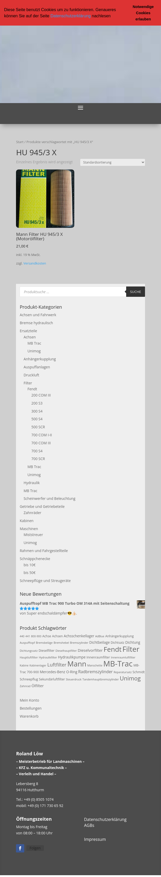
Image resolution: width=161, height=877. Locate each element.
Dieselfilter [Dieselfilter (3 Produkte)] (47, 650)
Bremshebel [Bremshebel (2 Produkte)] (61, 643)
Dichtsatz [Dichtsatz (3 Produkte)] (117, 642)
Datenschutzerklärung (71, 16)
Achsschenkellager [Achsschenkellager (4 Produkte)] (79, 635)
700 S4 (36, 450)
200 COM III (41, 394)
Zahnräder (32, 512)
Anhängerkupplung (39, 358)
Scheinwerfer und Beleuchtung (49, 498)
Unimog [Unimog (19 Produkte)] (130, 678)
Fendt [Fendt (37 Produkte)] (113, 649)
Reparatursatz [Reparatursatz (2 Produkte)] (123, 672)
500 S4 (36, 418)
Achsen (29, 336)
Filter (27, 382)
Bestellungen (31, 707)
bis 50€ (29, 572)
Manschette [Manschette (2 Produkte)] (94, 665)
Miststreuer (33, 534)
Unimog (34, 350)
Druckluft (31, 374)
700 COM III (41, 442)
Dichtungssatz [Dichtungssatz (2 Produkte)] (29, 650)
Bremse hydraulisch (36, 322)
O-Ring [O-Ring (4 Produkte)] (71, 671)
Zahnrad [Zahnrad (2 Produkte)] (25, 686)
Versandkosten (34, 263)
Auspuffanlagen (36, 366)
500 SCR (38, 426)
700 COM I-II (41, 434)
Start (19, 141)
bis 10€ (29, 564)
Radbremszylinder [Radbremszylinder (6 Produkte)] (95, 671)
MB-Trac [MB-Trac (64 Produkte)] (117, 663)
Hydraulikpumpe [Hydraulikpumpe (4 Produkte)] (72, 656)
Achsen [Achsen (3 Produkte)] (57, 636)
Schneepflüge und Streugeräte (45, 580)
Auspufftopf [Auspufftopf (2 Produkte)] (27, 643)
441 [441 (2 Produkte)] (27, 636)
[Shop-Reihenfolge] (112, 162)
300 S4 (36, 410)
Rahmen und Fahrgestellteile (44, 550)
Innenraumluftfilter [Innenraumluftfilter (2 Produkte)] (123, 657)
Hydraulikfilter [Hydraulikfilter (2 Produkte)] (48, 657)
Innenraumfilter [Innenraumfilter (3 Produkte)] (98, 657)
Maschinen (29, 528)
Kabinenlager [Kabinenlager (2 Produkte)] (37, 665)
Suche (135, 291)
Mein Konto (29, 699)
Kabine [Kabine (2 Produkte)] (24, 665)
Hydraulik (31, 482)
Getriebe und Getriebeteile (42, 506)
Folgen (35, 847)
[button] (112, 16)
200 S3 (36, 402)
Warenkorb (29, 715)
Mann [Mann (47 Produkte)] (76, 663)
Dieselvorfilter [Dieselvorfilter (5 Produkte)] (90, 650)
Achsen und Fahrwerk (38, 314)
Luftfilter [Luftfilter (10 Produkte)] (56, 664)
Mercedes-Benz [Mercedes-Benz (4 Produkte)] (52, 671)
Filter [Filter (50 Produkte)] (131, 649)
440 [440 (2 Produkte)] (22, 636)
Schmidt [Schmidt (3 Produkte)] (139, 672)
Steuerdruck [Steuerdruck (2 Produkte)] (74, 679)
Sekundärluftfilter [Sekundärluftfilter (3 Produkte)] (52, 679)
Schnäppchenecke (35, 558)
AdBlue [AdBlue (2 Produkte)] (99, 636)
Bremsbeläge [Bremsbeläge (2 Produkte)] (44, 643)
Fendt (32, 388)
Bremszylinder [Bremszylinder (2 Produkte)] (79, 643)
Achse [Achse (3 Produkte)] (46, 636)
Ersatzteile (28, 330)
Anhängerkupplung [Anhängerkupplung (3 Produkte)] (119, 636)
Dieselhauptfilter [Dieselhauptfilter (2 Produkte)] (66, 650)
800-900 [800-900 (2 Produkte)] (36, 636)
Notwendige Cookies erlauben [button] (143, 13)
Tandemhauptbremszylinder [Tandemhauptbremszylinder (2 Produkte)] (101, 679)
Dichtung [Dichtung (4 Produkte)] (132, 642)
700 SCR (38, 458)
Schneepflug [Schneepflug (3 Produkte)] (29, 679)
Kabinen (26, 520)
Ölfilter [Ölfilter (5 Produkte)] (37, 685)
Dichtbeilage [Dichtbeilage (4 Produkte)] (99, 642)
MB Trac (34, 342)
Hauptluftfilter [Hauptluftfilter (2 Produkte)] (29, 657)
